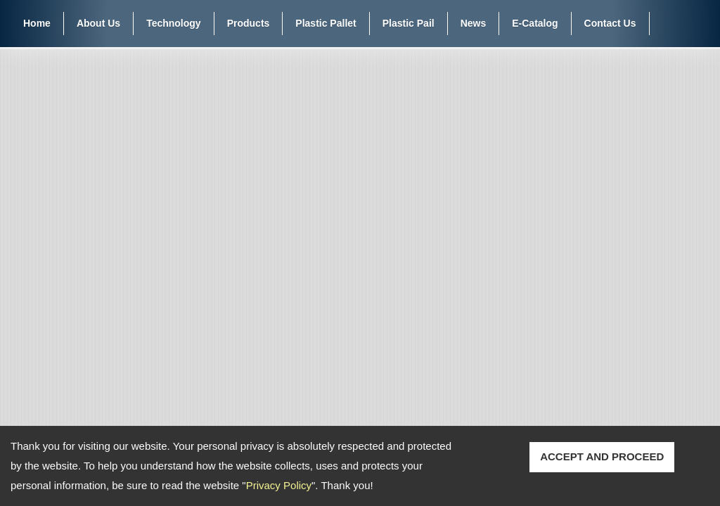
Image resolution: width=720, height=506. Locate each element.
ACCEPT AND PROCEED (602, 456)
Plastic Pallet (325, 23)
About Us (98, 23)
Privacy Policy (278, 485)
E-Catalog (535, 23)
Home (37, 23)
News (474, 23)
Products (248, 23)
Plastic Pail (408, 23)
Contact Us (610, 23)
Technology (173, 23)
